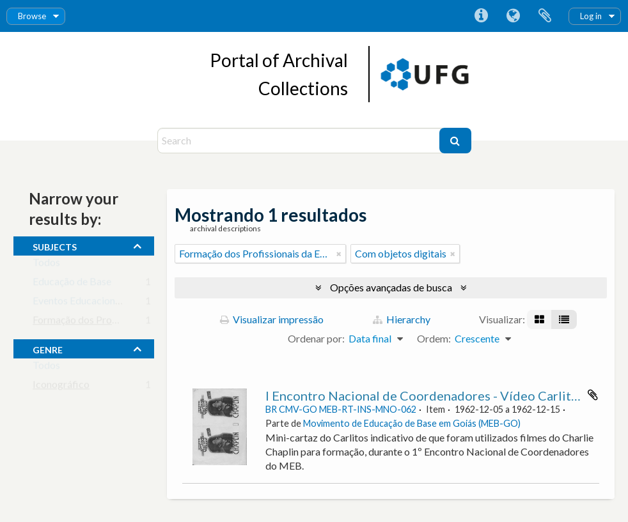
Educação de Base (72, 284)
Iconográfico (61, 387)
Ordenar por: (316, 338)
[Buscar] (455, 140)
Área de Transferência (545, 16)
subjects (55, 245)
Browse (32, 16)
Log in (591, 16)
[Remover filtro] (338, 254)
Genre (48, 348)
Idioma (513, 16)
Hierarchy (401, 319)
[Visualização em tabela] (564, 319)
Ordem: (434, 338)
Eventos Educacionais (80, 303)
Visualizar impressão (272, 319)
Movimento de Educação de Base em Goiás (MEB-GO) (412, 423)
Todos (46, 265)
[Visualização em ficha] (539, 319)
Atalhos (481, 16)
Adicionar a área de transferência (592, 394)
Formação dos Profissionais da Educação (121, 322)
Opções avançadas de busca (391, 287)
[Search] (300, 140)
